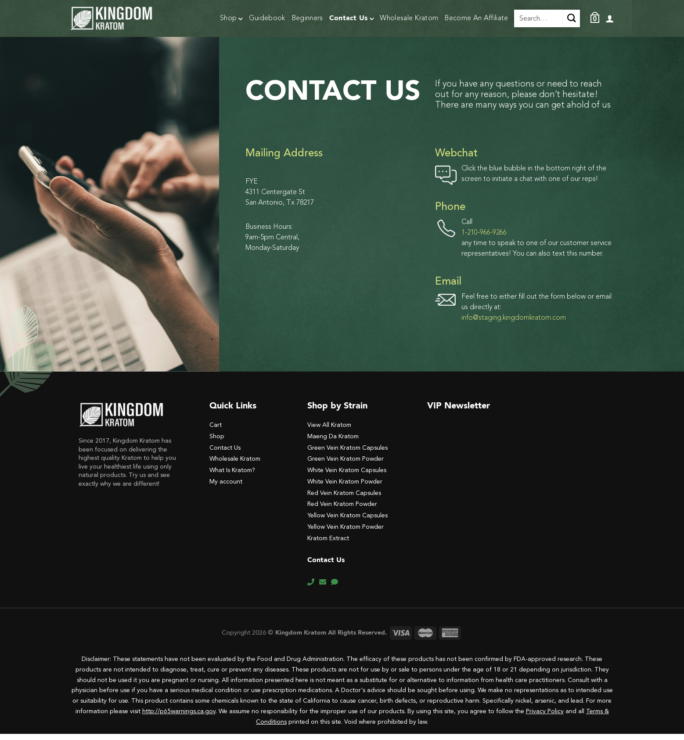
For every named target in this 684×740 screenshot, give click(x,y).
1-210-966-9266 (484, 238)
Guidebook (267, 18)
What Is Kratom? (232, 476)
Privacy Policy (545, 717)
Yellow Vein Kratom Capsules (347, 521)
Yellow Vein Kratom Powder (345, 533)
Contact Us (351, 19)
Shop (231, 19)
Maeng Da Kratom (333, 442)
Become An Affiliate (476, 18)
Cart (215, 431)
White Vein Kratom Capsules (346, 476)
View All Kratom (329, 431)
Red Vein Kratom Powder (342, 510)
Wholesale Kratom (409, 18)
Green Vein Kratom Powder (345, 464)
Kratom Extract (328, 544)
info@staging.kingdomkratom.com (513, 324)
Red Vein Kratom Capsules (344, 499)
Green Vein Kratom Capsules (347, 453)
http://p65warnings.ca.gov (179, 717)
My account (225, 487)
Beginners (307, 18)
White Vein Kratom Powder (344, 487)
